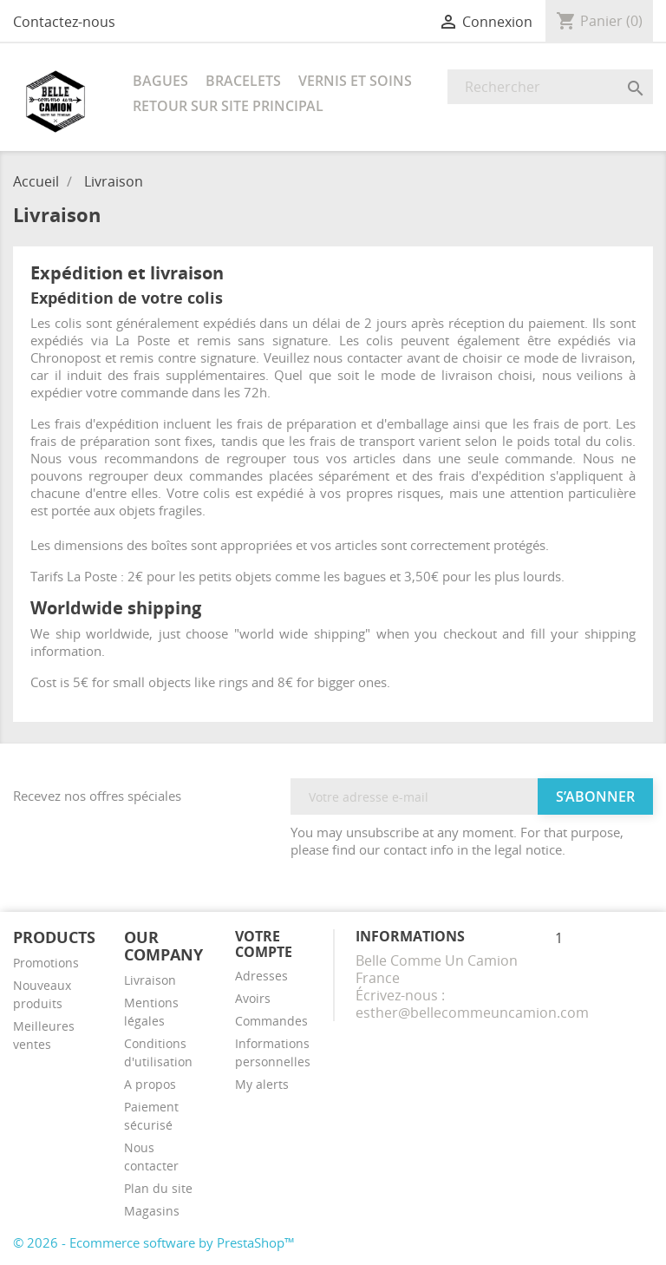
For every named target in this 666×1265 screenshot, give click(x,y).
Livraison (150, 980)
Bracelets (243, 80)
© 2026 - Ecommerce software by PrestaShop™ (154, 1242)
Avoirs (253, 998)
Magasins (152, 1211)
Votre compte (263, 944)
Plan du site (158, 1188)
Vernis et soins (355, 80)
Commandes (271, 1021)
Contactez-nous (64, 21)
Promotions (46, 962)
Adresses (261, 975)
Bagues (160, 80)
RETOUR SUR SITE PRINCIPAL (228, 105)
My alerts (262, 1084)
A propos (150, 1084)
